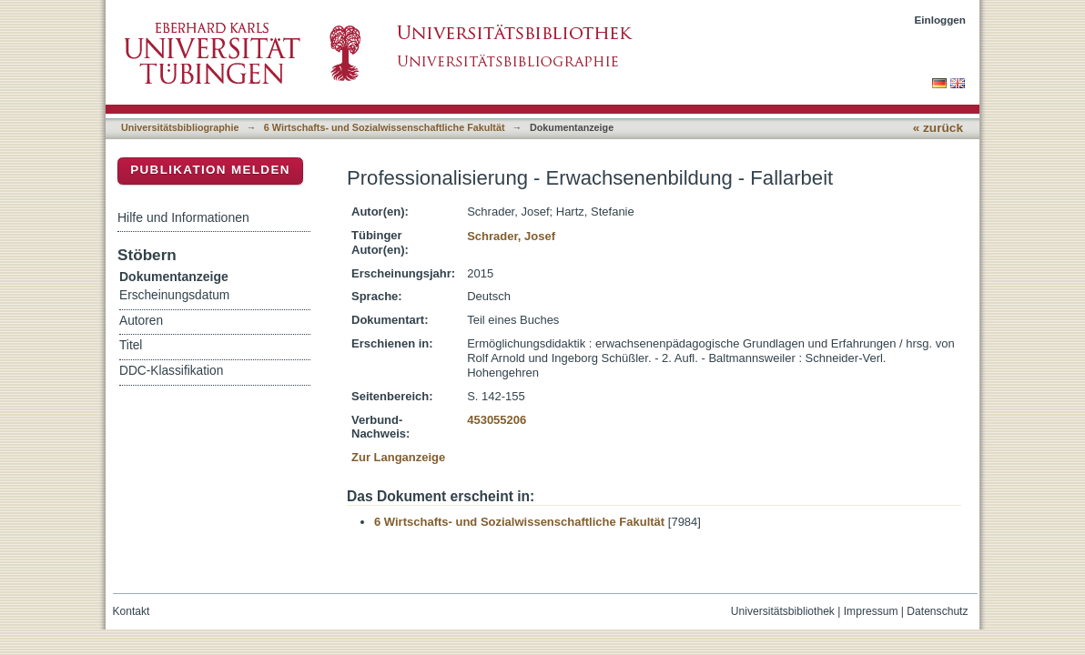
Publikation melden (210, 169)
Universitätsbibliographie (179, 127)
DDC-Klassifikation (171, 371)
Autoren (141, 321)
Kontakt (131, 611)
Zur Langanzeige (398, 457)
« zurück (938, 128)
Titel (130, 345)
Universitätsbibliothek (783, 611)
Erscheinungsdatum (174, 295)
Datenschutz (937, 611)
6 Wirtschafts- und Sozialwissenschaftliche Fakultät (384, 127)
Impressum (871, 611)
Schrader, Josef (511, 236)
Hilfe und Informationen (183, 217)
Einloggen (941, 19)
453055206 (496, 420)
